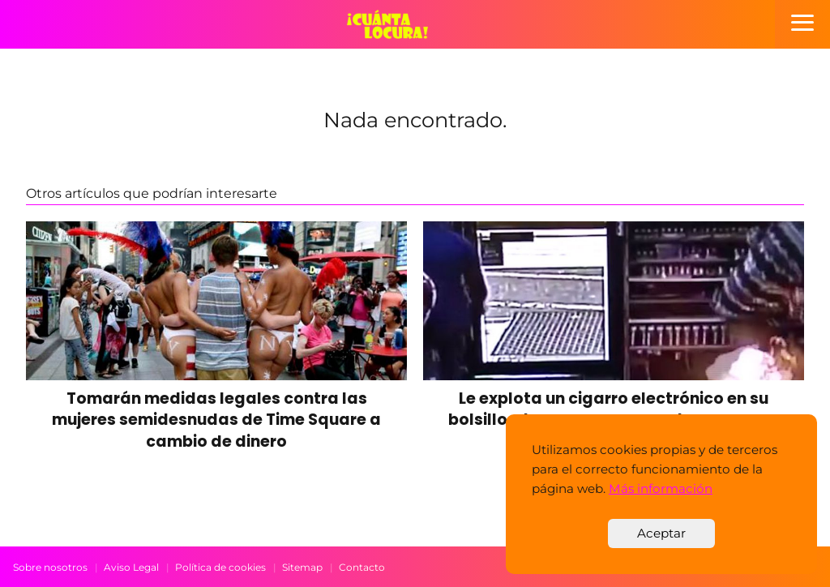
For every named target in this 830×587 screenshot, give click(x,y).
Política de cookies (220, 567)
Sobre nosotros (50, 567)
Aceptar (661, 533)
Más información (660, 488)
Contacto (362, 567)
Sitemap (302, 567)
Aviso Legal (131, 567)
